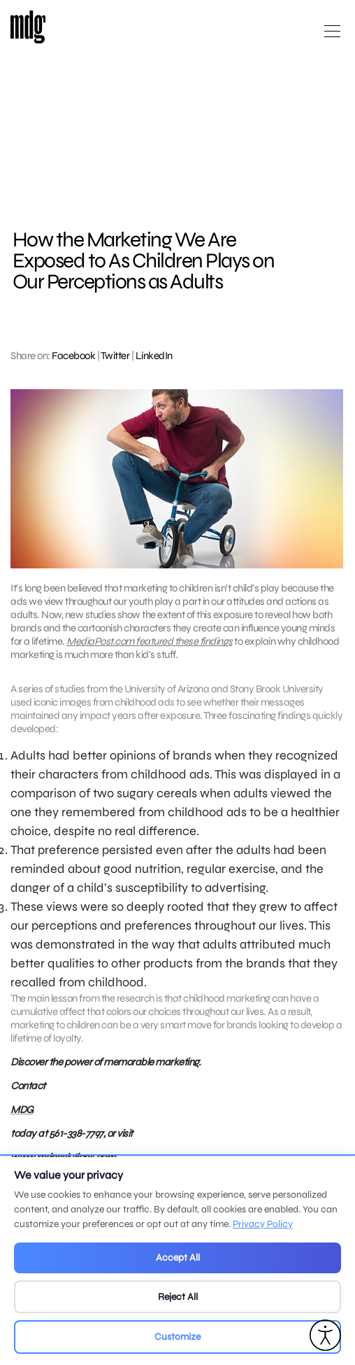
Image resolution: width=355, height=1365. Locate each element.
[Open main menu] (332, 36)
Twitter (115, 355)
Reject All (178, 1297)
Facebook (73, 355)
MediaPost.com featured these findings (149, 641)
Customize (177, 1337)
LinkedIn (154, 355)
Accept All (178, 1258)
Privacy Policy (263, 1224)
